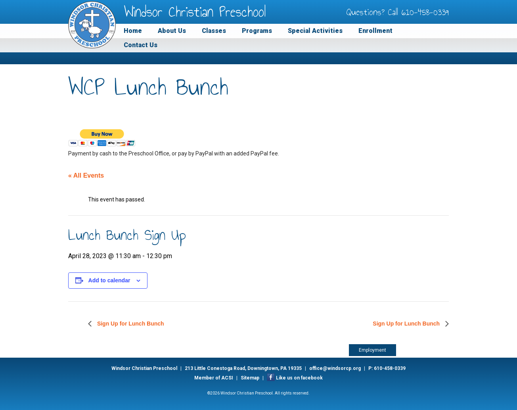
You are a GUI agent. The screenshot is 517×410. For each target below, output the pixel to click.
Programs (257, 30)
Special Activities (315, 30)
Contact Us (140, 45)
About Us (172, 30)
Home (133, 30)
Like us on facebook (299, 378)
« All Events (86, 175)
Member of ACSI (213, 378)
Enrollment (375, 30)
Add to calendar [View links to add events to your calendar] (109, 280)
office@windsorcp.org (335, 368)
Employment (372, 350)
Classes (214, 30)
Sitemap (250, 378)
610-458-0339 (425, 12)
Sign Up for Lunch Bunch (130, 323)
